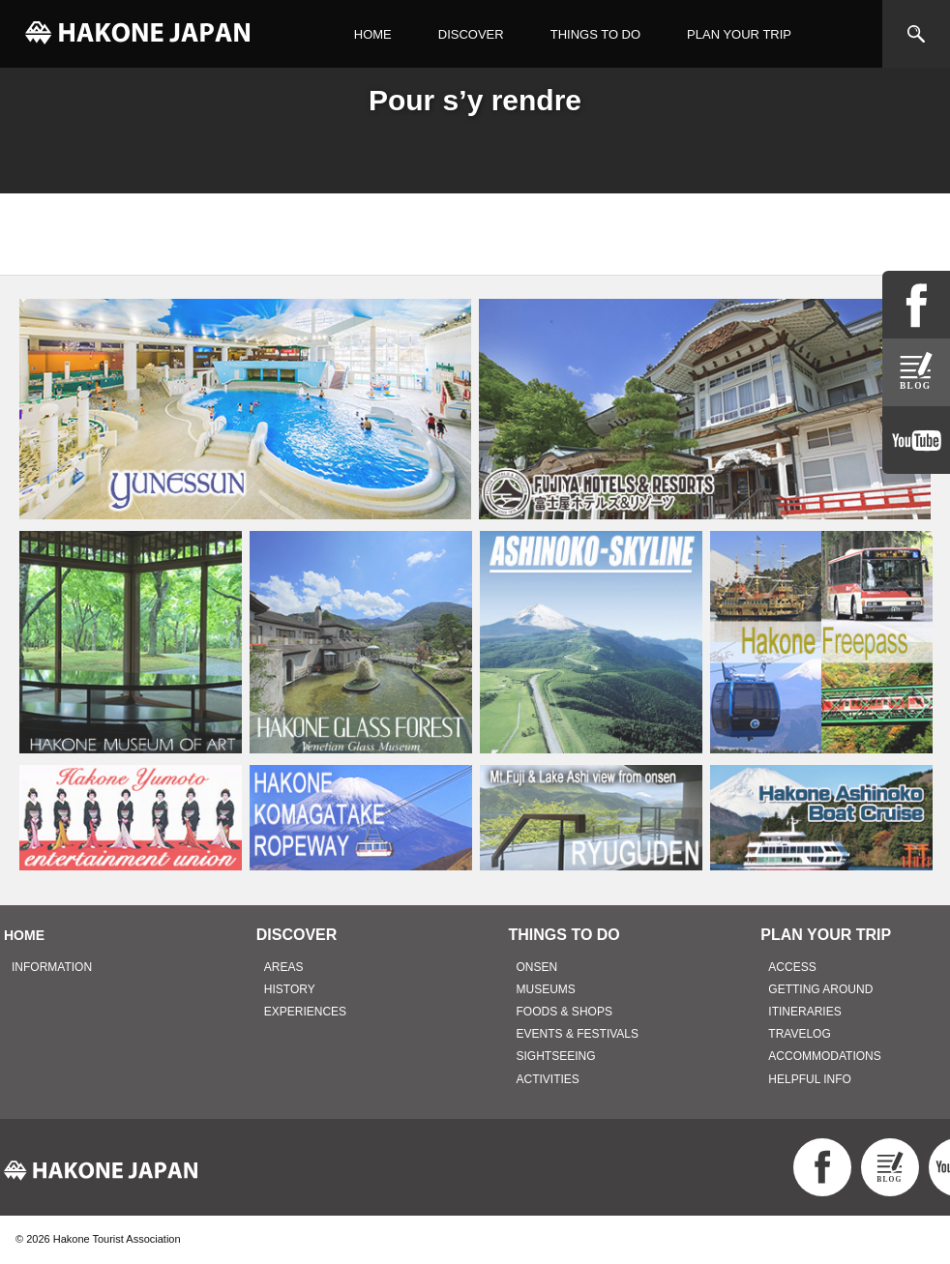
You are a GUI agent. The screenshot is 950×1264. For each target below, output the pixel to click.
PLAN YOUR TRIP (739, 34)
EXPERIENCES (305, 1011)
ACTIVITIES (548, 1079)
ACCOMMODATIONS (824, 1056)
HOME (373, 34)
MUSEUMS (546, 989)
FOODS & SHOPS (564, 1011)
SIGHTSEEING (556, 1056)
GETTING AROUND (820, 989)
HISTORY (289, 989)
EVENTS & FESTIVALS (577, 1034)
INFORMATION (52, 967)
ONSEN (537, 967)
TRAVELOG (799, 1034)
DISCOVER (471, 34)
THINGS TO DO (595, 34)
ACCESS (792, 967)
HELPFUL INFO (809, 1079)
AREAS (284, 967)
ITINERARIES (804, 1011)
